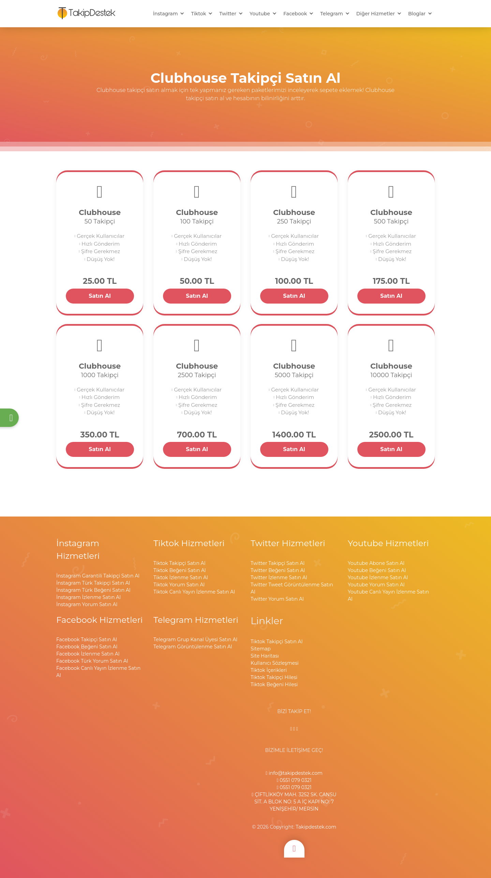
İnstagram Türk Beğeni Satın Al (93, 590)
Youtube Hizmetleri (388, 543)
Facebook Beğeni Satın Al (86, 647)
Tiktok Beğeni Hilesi (274, 684)
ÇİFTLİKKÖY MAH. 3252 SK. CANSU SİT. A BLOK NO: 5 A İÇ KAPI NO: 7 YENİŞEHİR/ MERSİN (294, 801)
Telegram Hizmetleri (195, 620)
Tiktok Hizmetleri (189, 543)
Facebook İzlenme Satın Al (87, 654)
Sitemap (261, 649)
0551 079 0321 (294, 780)
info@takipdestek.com (294, 773)
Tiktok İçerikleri (269, 670)
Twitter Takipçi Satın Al (277, 563)
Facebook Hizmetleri (99, 620)
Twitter (227, 14)
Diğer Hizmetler (375, 14)
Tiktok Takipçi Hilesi (274, 677)
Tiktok (198, 14)
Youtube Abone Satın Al (376, 563)
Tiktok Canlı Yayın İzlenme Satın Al (194, 592)
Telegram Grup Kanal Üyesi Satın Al (195, 639)
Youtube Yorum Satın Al (376, 585)
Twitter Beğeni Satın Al (278, 570)
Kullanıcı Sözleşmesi (275, 663)
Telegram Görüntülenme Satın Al (192, 647)
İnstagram (165, 14)
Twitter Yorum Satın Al (277, 599)
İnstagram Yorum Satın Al (86, 604)
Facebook (295, 14)
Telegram (331, 14)
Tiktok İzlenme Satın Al (180, 577)
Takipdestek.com (316, 827)
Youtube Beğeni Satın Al (377, 570)
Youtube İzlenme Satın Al (378, 577)
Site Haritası (265, 656)
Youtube (260, 14)
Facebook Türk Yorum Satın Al (92, 661)
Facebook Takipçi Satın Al (86, 639)
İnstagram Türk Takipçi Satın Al (93, 583)
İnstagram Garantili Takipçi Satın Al (97, 576)
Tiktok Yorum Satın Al (179, 585)
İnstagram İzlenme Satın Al (88, 597)
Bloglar (417, 14)
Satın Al (100, 296)
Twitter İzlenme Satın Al (279, 577)
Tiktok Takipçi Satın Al (179, 563)
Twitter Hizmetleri (288, 543)
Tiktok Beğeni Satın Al (179, 570)
